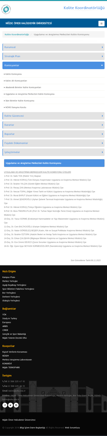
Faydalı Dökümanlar (16, 143)
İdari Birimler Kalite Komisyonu (19, 100)
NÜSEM (5, 355)
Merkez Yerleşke (10, 281)
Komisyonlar (12, 65)
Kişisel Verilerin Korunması (14, 351)
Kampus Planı (8, 277)
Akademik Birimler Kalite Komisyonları (23, 87)
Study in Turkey (9, 318)
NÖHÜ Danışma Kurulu (15, 107)
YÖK (4, 314)
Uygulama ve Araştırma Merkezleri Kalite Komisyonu (29, 94)
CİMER (5, 330)
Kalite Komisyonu (13, 74)
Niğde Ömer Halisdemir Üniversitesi (18, 419)
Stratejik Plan (12, 56)
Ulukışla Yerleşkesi (11, 300)
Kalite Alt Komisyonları (16, 80)
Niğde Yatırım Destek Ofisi (14, 338)
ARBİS (5, 326)
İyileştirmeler (12, 152)
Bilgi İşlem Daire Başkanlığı (32, 427)
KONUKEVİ (7, 363)
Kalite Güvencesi (14, 115)
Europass (6, 322)
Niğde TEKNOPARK (11, 367)
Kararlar (9, 124)
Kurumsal (10, 47)
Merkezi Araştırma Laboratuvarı (17, 359)
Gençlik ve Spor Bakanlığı (14, 334)
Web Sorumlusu (72, 427)
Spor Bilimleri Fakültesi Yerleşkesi (18, 289)
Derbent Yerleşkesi (11, 296)
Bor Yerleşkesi (9, 292)
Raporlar (10, 133)
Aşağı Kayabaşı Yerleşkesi (14, 285)
